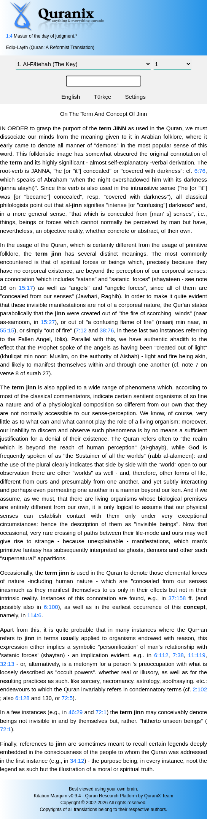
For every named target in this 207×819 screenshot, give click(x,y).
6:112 (161, 655)
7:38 (178, 655)
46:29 (75, 712)
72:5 (67, 698)
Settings (135, 96)
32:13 (7, 664)
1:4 (9, 36)
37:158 (177, 598)
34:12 (77, 760)
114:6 (34, 615)
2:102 (200, 689)
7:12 (81, 330)
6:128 (22, 698)
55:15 (7, 330)
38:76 (107, 330)
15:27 (48, 322)
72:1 (101, 712)
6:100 (51, 607)
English (70, 96)
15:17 (26, 288)
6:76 (199, 171)
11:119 (196, 655)
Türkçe (102, 96)
